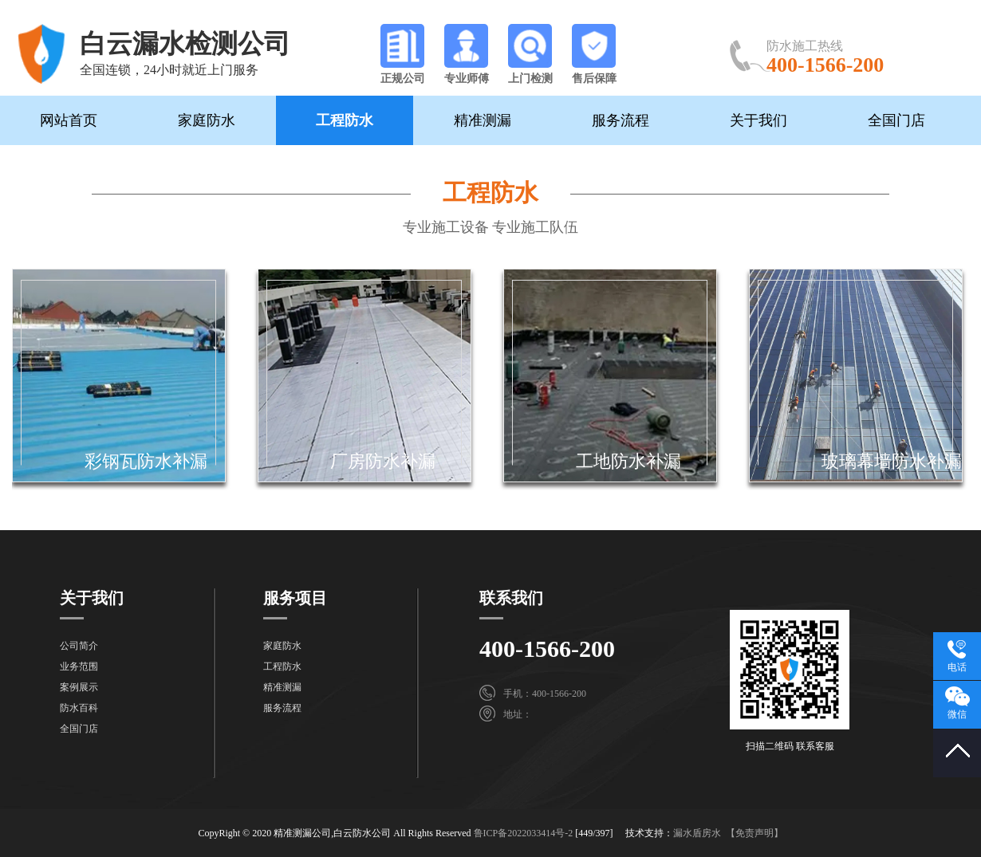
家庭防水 (206, 120)
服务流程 (620, 120)
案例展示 (79, 687)
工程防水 (344, 120)
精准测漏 (482, 120)
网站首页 (68, 120)
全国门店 (896, 120)
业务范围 (79, 666)
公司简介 (79, 645)
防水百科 (79, 708)
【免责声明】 (754, 833)
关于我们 (758, 120)
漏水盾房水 (697, 833)
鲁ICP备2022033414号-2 (523, 833)
